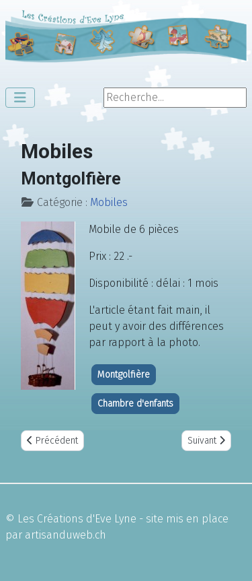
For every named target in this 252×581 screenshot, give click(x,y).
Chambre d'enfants (135, 403)
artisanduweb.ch (65, 534)
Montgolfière (123, 374)
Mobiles (109, 202)
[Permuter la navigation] (20, 98)
